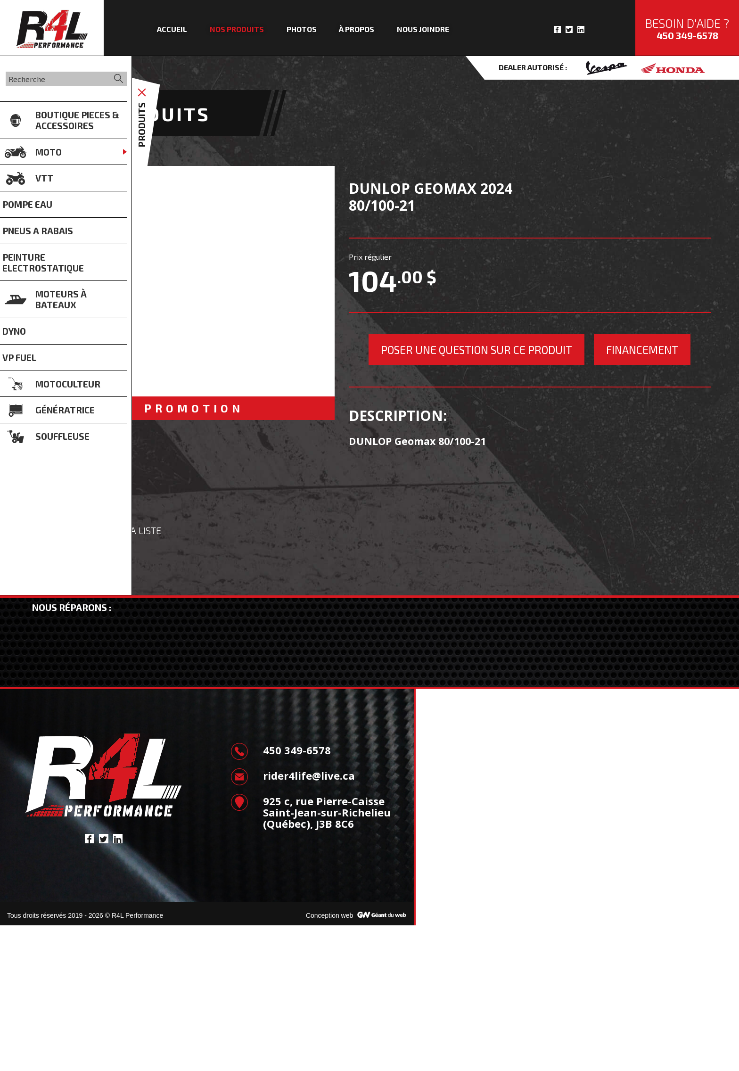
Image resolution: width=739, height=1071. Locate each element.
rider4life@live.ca (292, 921)
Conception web (329, 1061)
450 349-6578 (687, 35)
